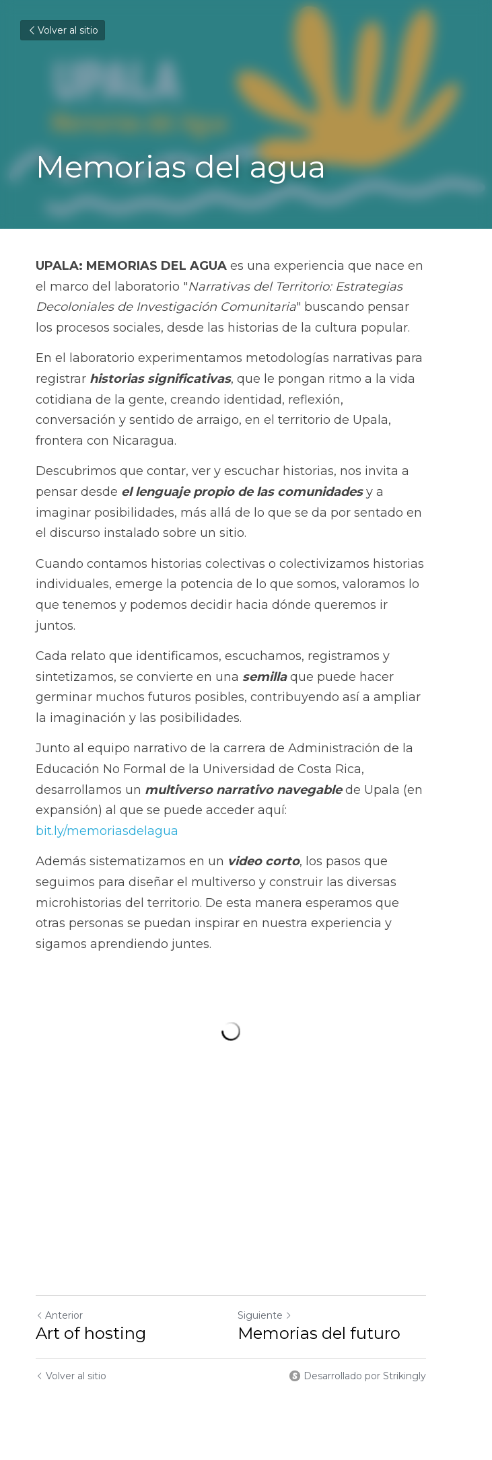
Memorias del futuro (334, 1268)
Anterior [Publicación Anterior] (59, 1251)
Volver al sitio (62, 30)
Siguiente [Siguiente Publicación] (280, 1251)
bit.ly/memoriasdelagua (250, 769)
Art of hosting (91, 1268)
